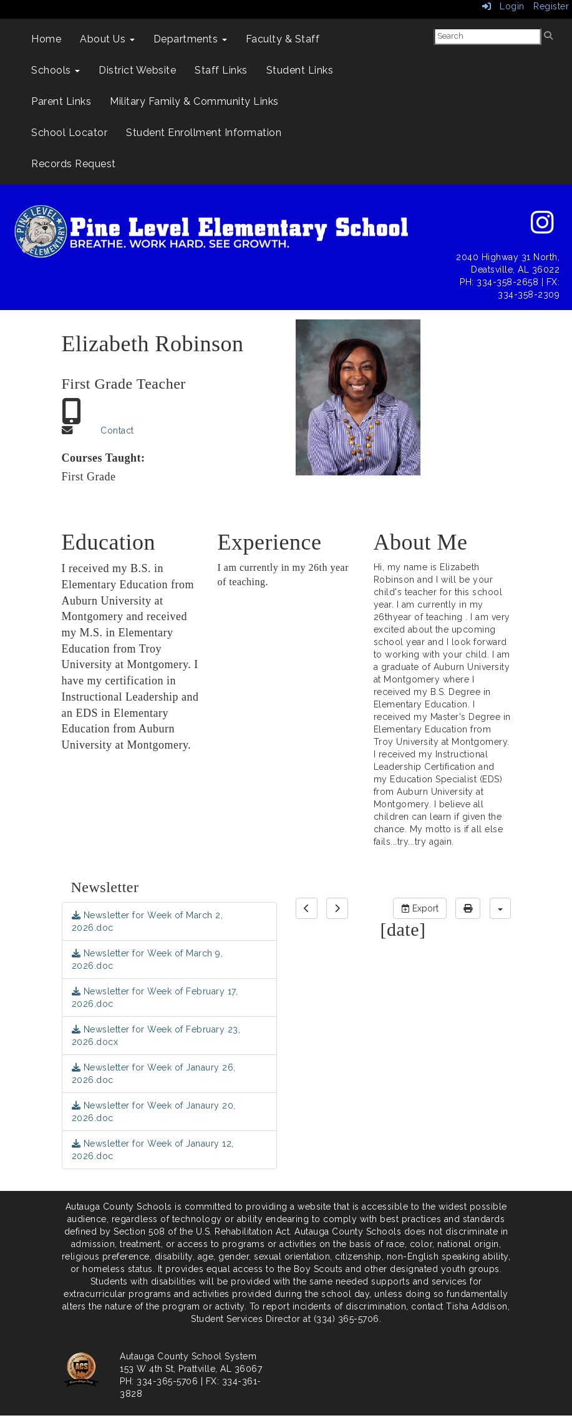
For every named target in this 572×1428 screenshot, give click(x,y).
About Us (107, 39)
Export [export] (420, 908)
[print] (467, 908)
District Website (137, 70)
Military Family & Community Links (194, 101)
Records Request (73, 164)
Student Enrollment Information (203, 132)
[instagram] (542, 229)
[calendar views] (500, 908)
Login (503, 6)
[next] (337, 908)
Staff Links (221, 70)
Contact (117, 430)
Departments (190, 39)
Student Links (300, 70)
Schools (55, 70)
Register (551, 6)
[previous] (307, 908)
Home (46, 39)
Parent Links (61, 101)
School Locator (69, 132)
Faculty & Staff (283, 39)
